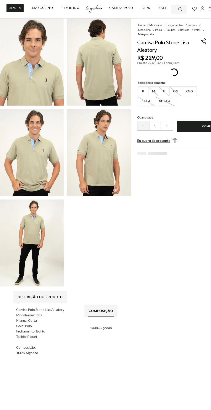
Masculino (155, 25)
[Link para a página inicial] (142, 24)
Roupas (192, 25)
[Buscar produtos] (180, 9)
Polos (158, 30)
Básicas (184, 30)
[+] (167, 126)
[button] (143, 91)
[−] (143, 126)
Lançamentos (174, 25)
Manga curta (146, 34)
